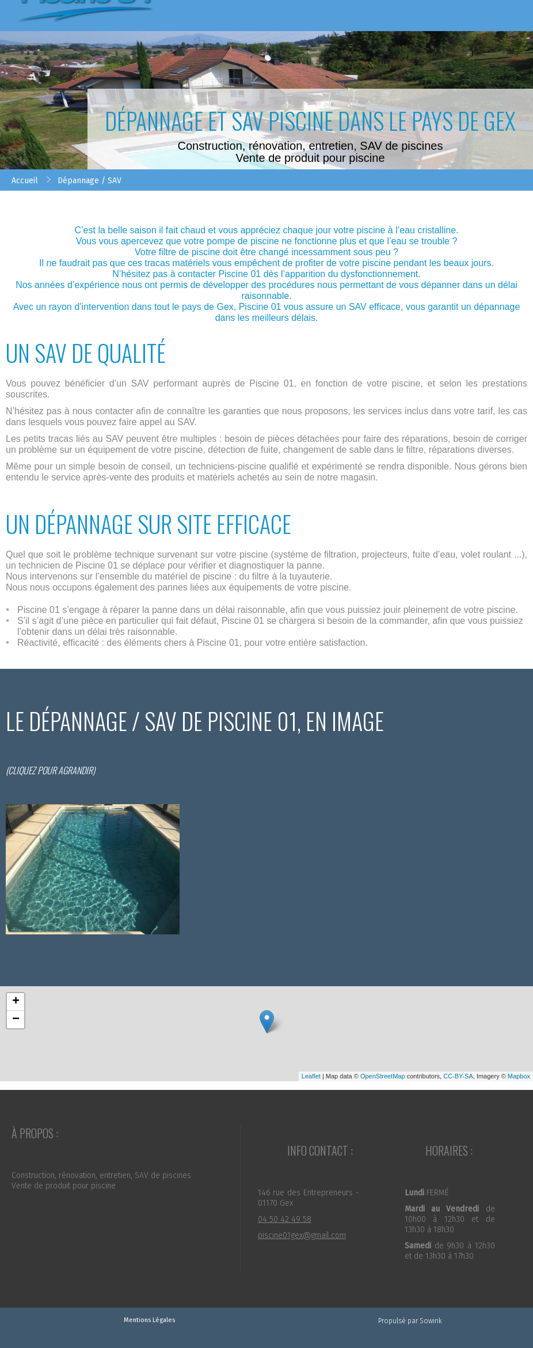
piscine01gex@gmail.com (302, 1235)
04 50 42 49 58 (284, 1219)
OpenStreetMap (382, 1076)
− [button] (16, 1019)
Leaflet (311, 1076)
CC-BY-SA (458, 1076)
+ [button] (16, 1001)
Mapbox (519, 1076)
